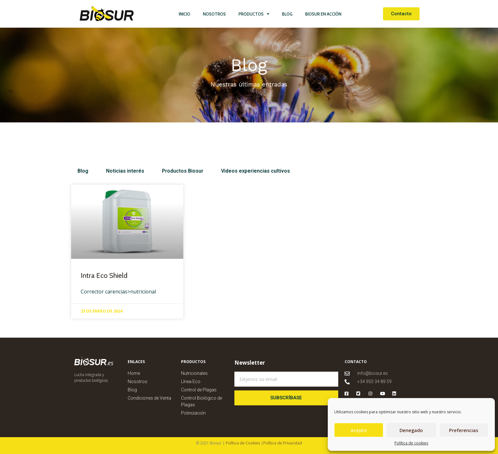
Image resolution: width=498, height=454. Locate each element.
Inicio (184, 14)
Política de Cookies (242, 443)
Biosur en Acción (323, 14)
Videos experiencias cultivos (240, 171)
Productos (254, 14)
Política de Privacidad (282, 443)
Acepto (359, 430)
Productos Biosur (172, 171)
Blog (287, 14)
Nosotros (214, 14)
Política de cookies (411, 443)
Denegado (411, 430)
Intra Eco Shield (104, 275)
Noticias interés (120, 171)
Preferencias (463, 430)
